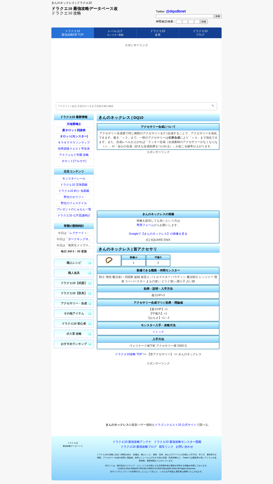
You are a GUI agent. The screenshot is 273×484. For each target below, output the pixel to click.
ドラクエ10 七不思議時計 (73, 215)
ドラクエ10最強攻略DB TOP (73, 32)
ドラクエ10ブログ (200, 32)
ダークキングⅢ (78, 239)
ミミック (158, 331)
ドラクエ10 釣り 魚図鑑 (73, 190)
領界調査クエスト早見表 (74, 148)
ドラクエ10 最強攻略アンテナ (132, 441)
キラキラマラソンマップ (74, 142)
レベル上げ (115, 32)
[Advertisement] (136, 73)
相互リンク (166, 446)
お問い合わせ (184, 446)
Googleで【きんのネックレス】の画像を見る (158, 233)
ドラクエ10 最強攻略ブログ (139, 446)
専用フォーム (145, 225)
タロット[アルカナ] (74, 160)
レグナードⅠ (78, 232)
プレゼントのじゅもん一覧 (73, 209)
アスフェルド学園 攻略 (74, 154)
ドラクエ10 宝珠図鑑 (73, 184)
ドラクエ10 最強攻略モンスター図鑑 (177, 441)
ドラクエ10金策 (157, 32)
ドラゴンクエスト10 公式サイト (175, 424)
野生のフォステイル (74, 203)
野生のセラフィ (74, 196)
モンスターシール (73, 178)
